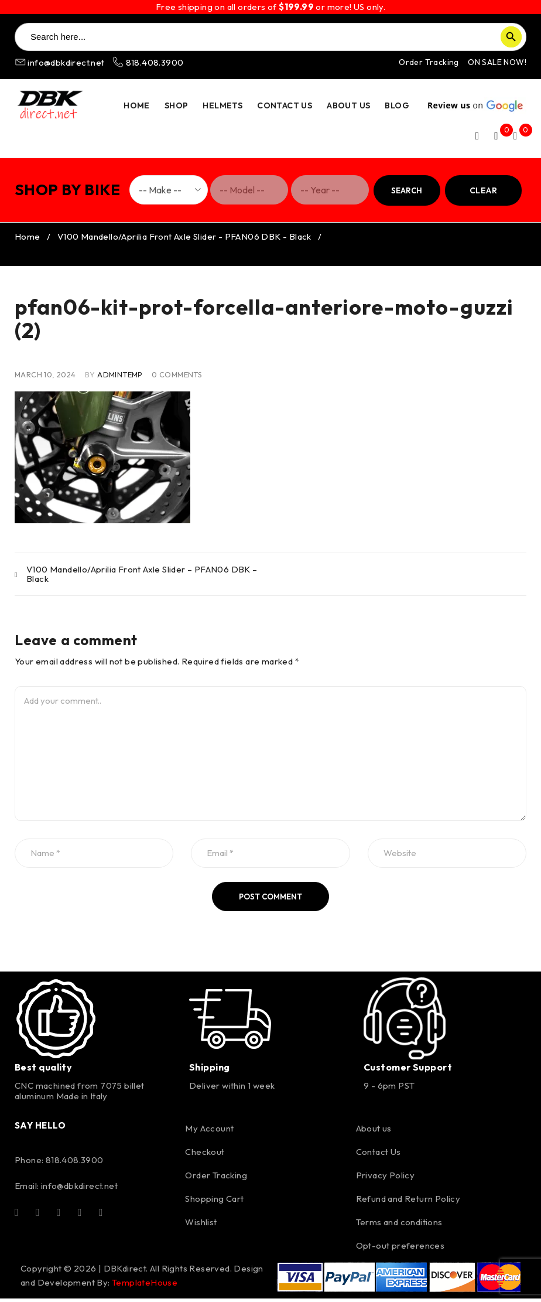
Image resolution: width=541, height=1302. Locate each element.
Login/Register (477, 136)
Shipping (209, 1070)
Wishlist (201, 1225)
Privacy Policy (385, 1178)
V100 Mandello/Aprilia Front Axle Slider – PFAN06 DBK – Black (142, 577)
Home (27, 240)
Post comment (270, 900)
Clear (483, 190)
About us (374, 1131)
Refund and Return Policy (408, 1202)
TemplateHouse (144, 1285)
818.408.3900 (147, 62)
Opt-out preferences (400, 1249)
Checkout (204, 1155)
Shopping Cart (214, 1202)
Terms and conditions (399, 1225)
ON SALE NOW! (497, 62)
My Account (209, 1131)
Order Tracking (429, 62)
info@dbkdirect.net (61, 62)
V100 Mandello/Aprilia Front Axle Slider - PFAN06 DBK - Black (184, 240)
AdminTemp (120, 378)
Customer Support (408, 1070)
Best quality (43, 1070)
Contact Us (378, 1155)
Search (406, 190)
